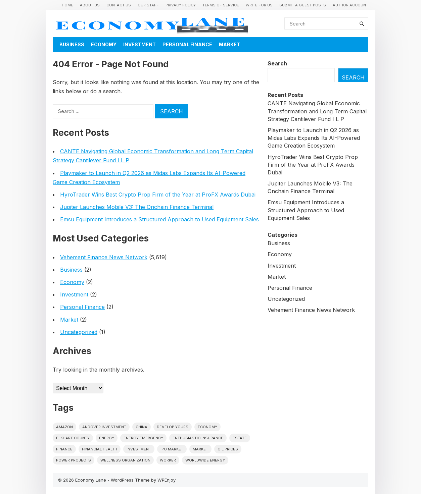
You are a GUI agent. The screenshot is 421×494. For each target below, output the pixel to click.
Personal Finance (187, 44)
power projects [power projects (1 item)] (73, 460)
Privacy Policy (181, 5)
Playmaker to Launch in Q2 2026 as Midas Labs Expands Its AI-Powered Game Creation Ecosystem (314, 138)
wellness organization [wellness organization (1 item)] (125, 460)
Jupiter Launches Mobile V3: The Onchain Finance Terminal (137, 207)
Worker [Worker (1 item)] (168, 460)
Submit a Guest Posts (302, 5)
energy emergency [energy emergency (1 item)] (143, 438)
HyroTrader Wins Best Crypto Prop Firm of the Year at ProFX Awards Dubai (157, 194)
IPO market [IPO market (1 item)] (171, 449)
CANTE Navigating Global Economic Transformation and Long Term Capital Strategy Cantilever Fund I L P (317, 111)
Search (277, 63)
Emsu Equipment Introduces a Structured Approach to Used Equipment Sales (159, 219)
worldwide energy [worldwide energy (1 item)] (205, 460)
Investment (139, 44)
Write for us (259, 5)
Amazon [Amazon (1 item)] (64, 427)
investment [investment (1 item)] (139, 449)
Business (71, 44)
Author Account (350, 5)
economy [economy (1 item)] (207, 427)
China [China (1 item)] (141, 427)
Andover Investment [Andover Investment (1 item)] (104, 427)
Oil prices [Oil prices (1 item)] (228, 449)
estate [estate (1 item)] (240, 438)
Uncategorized (78, 332)
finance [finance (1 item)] (64, 449)
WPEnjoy (166, 480)
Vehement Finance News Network (103, 257)
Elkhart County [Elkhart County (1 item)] (73, 438)
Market (229, 44)
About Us (90, 5)
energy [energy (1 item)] (106, 438)
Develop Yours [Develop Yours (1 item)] (172, 427)
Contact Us (118, 5)
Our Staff (148, 5)
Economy (103, 44)
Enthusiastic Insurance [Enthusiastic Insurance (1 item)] (198, 438)
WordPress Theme (130, 480)
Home (67, 5)
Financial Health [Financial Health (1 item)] (99, 449)
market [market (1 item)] (200, 449)
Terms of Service (220, 5)
